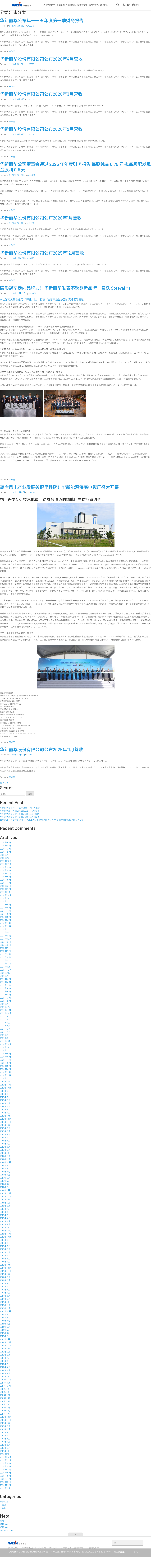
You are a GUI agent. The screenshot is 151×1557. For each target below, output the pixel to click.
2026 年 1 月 (5, 855)
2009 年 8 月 (5, 1466)
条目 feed (4, 1524)
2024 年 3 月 (5, 923)
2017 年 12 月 (5, 1156)
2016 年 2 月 (5, 1224)
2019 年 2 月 (5, 1112)
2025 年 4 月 (5, 883)
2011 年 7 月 (5, 1395)
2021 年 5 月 (5, 1029)
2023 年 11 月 (5, 935)
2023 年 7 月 (5, 948)
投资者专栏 (82, 5)
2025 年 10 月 (6, 864)
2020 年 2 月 (5, 1075)
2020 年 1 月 (5, 1078)
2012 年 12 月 (5, 1342)
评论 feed (4, 1527)
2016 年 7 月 (5, 1209)
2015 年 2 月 (5, 1261)
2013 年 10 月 (5, 1311)
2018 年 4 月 (5, 1143)
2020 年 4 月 (5, 1069)
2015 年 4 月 (5, 1255)
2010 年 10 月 (5, 1423)
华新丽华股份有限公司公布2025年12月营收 (42, 252)
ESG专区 (104, 5)
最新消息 (4, 1501)
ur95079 (30, 25)
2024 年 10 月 (6, 901)
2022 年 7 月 (5, 985)
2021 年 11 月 (5, 1010)
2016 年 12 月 (5, 1193)
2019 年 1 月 (5, 1115)
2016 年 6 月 (5, 1212)
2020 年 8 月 (5, 1056)
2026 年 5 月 (5, 842)
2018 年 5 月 (5, 1140)
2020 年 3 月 (5, 1072)
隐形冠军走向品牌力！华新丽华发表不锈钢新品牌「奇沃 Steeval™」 (66, 287)
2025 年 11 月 (5, 861)
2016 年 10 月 (5, 1199)
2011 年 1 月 (5, 1413)
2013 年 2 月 (5, 1336)
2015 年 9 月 (5, 1240)
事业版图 (61, 5)
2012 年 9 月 (5, 1351)
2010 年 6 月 (5, 1435)
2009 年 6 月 (5, 1472)
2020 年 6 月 (5, 1063)
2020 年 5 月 (5, 1066)
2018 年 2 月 (5, 1150)
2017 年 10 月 (5, 1162)
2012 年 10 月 (5, 1348)
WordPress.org (7, 1530)
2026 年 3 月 (5, 848)
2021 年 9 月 (5, 1016)
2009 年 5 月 (5, 1476)
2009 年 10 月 (6, 1460)
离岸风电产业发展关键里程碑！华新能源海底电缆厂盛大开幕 (59, 487)
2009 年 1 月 (5, 1488)
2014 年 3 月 (5, 1296)
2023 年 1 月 (5, 966)
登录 (2, 1521)
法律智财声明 (28, 1548)
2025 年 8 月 (5, 870)
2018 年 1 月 (5, 1153)
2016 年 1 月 (5, 1227)
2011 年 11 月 (5, 1382)
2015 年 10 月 (5, 1236)
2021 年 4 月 (5, 1032)
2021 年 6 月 (5, 1025)
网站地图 (41, 1548)
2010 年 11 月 (5, 1420)
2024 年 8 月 (5, 907)
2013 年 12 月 (5, 1305)
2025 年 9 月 (5, 867)
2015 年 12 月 (5, 1230)
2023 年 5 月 (5, 954)
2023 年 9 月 (5, 942)
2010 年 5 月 (5, 1438)
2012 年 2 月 (5, 1373)
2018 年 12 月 (5, 1118)
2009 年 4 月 (5, 1479)
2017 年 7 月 (5, 1171)
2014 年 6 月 (5, 1286)
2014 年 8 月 (5, 1280)
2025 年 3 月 (5, 886)
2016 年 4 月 (5, 1218)
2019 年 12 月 (5, 1081)
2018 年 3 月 (5, 1147)
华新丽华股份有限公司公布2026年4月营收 (41, 58)
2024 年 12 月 (6, 895)
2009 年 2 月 (5, 1485)
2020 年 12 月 (6, 1044)
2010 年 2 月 (5, 1448)
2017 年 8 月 (5, 1168)
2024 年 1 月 (5, 929)
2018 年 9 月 (5, 1128)
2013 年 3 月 (5, 1333)
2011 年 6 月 (5, 1398)
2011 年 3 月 (5, 1407)
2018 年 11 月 (5, 1122)
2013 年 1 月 (5, 1339)
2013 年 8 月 (5, 1317)
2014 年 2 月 (5, 1299)
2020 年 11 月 (5, 1047)
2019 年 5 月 (5, 1103)
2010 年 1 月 (5, 1451)
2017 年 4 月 (5, 1181)
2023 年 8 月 (5, 945)
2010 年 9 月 (5, 1426)
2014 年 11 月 (5, 1271)
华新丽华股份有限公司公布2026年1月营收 (41, 217)
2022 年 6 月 (5, 988)
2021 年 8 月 (5, 1019)
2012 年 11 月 (5, 1345)
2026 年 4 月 (5, 845)
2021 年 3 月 (5, 1035)
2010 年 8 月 (5, 1429)
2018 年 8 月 (5, 1131)
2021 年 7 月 (5, 1022)
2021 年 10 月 (5, 1013)
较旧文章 (4, 783)
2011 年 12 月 (5, 1379)
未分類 (3, 1507)
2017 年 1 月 (5, 1190)
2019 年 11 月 (5, 1084)
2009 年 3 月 (5, 1482)
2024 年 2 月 (5, 926)
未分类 (12, 51)
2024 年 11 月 (5, 898)
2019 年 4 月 (5, 1106)
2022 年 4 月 (5, 994)
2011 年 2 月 (5, 1410)
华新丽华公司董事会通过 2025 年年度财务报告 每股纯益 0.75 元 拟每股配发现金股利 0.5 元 (41, 820)
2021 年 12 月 (5, 1007)
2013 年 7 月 (5, 1320)
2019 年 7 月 (5, 1097)
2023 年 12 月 (6, 932)
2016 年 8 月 (5, 1205)
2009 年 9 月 (5, 1463)
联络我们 (53, 1548)
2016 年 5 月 (5, 1215)
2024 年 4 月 (5, 920)
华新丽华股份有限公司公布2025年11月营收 (41, 749)
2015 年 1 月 (5, 1264)
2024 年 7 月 (5, 911)
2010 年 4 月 (5, 1441)
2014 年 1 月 (5, 1302)
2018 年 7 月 (5, 1134)
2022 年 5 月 (5, 991)
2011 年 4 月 (5, 1404)
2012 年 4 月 (5, 1367)
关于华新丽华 (49, 5)
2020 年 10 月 (6, 1050)
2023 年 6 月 (5, 951)
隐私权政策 (13, 1548)
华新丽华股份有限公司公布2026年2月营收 (41, 129)
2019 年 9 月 (5, 1091)
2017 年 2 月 (5, 1187)
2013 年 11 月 (5, 1308)
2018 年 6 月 (5, 1137)
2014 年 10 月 (5, 1274)
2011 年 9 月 (5, 1389)
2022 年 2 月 (5, 1001)
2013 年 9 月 (5, 1314)
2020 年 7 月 (5, 1060)
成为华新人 (94, 5)
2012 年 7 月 (5, 1358)
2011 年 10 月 (5, 1385)
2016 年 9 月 (5, 1202)
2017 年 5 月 (5, 1178)
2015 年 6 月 (5, 1249)
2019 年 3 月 (5, 1109)
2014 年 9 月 (5, 1277)
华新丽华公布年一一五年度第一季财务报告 (42, 20)
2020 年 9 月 (5, 1053)
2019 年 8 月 (5, 1094)
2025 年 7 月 (5, 873)
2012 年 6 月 (5, 1361)
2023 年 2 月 (5, 963)
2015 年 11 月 (5, 1233)
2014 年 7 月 (5, 1283)
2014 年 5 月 (5, 1289)
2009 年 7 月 (5, 1469)
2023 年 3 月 (5, 960)
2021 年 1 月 (5, 1041)
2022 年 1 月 (5, 1004)
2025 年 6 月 (5, 876)
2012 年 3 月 (5, 1370)
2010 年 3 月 (5, 1445)
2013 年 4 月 (5, 1330)
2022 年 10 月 (6, 976)
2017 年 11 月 (5, 1159)
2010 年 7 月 (5, 1432)
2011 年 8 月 (5, 1392)
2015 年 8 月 (5, 1243)
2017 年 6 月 (5, 1174)
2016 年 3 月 (5, 1221)
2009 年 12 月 (6, 1454)
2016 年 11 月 (5, 1196)
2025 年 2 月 (5, 889)
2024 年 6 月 (5, 914)
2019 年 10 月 (5, 1087)
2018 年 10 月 (5, 1125)
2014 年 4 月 (5, 1292)
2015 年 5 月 (5, 1252)
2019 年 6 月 (5, 1100)
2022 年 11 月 (5, 973)
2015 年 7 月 (5, 1246)
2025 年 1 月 (5, 892)
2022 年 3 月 (5, 997)
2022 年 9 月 (5, 979)
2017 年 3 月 (5, 1184)
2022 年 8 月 (5, 982)
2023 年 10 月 (6, 938)
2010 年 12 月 (5, 1417)
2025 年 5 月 (5, 880)
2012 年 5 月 (5, 1364)
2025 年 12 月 (6, 858)
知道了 (137, 1552)
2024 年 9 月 (5, 904)
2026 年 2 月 (5, 852)
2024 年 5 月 (5, 917)
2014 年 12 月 (5, 1268)
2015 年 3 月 (5, 1258)
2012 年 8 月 (5, 1354)
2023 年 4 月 (5, 957)
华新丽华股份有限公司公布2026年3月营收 (41, 94)
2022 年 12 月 (6, 969)
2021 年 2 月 (5, 1038)
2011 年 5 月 (5, 1401)
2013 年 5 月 (5, 1327)
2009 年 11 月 (5, 1457)
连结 (122, 1551)
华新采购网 (71, 5)
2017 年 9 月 (5, 1165)
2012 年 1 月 (5, 1376)
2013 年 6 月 (5, 1323)
